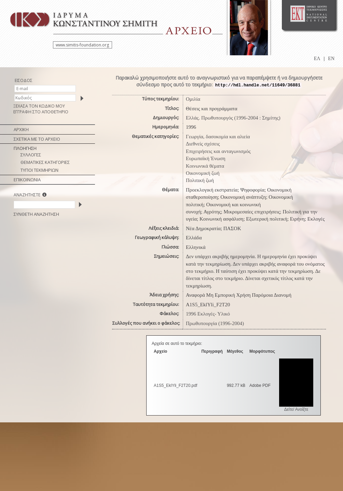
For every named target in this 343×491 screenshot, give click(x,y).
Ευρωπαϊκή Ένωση (205, 158)
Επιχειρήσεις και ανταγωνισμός (218, 151)
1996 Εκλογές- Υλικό (208, 314)
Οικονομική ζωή (203, 173)
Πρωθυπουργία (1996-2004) (215, 323)
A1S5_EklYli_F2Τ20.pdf (175, 385)
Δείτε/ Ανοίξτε (296, 409)
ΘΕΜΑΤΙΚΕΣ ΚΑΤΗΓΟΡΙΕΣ (45, 162)
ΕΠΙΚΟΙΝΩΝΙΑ (27, 180)
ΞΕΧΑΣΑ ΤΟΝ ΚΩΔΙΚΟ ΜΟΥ (39, 106)
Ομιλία (193, 99)
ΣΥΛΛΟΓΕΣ (30, 155)
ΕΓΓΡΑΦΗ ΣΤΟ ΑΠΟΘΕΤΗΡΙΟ (40, 112)
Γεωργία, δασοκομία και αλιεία (218, 136)
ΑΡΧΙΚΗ (21, 129)
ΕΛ (317, 58)
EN (331, 58)
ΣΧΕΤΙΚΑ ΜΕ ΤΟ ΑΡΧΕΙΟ (37, 139)
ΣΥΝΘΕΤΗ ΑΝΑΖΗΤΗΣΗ (36, 214)
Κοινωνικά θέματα (205, 166)
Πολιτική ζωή (200, 180)
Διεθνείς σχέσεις (203, 143)
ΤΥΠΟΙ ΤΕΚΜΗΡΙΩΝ (39, 170)
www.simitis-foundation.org (82, 45)
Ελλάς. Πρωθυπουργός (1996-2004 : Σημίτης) (233, 118)
